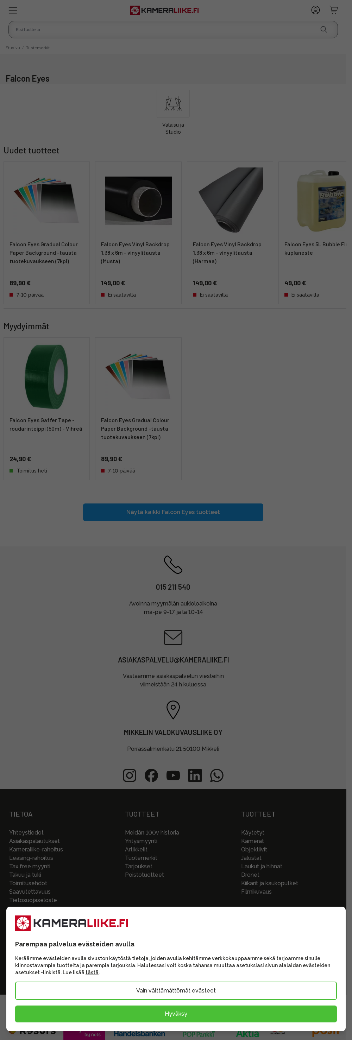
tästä (92, 972)
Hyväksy (176, 1013)
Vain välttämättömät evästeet (176, 990)
